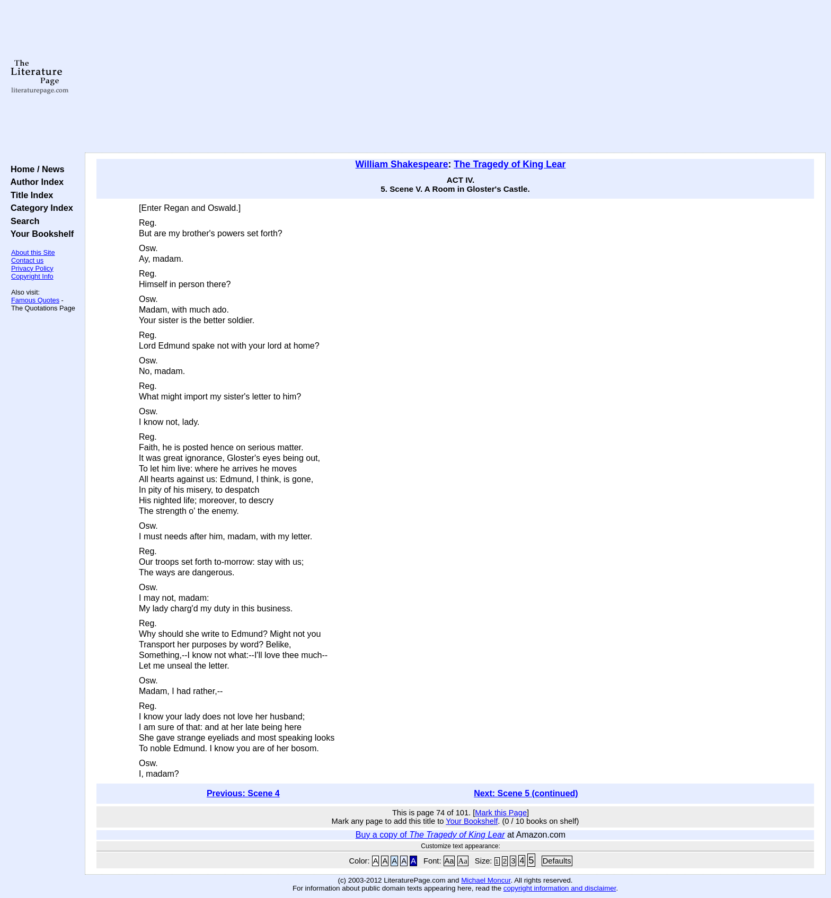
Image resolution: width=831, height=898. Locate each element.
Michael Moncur (485, 880)
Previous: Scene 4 (243, 793)
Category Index (39, 207)
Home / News (35, 169)
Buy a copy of (430, 834)
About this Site (33, 252)
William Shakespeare (402, 164)
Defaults (557, 861)
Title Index (29, 195)
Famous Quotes (35, 300)
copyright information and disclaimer (559, 888)
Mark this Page (501, 812)
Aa (449, 861)
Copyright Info (32, 276)
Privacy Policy (32, 268)
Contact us (27, 260)
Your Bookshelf (40, 233)
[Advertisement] (455, 77)
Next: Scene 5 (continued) (526, 793)
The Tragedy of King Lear (509, 164)
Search (22, 221)
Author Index (35, 181)
